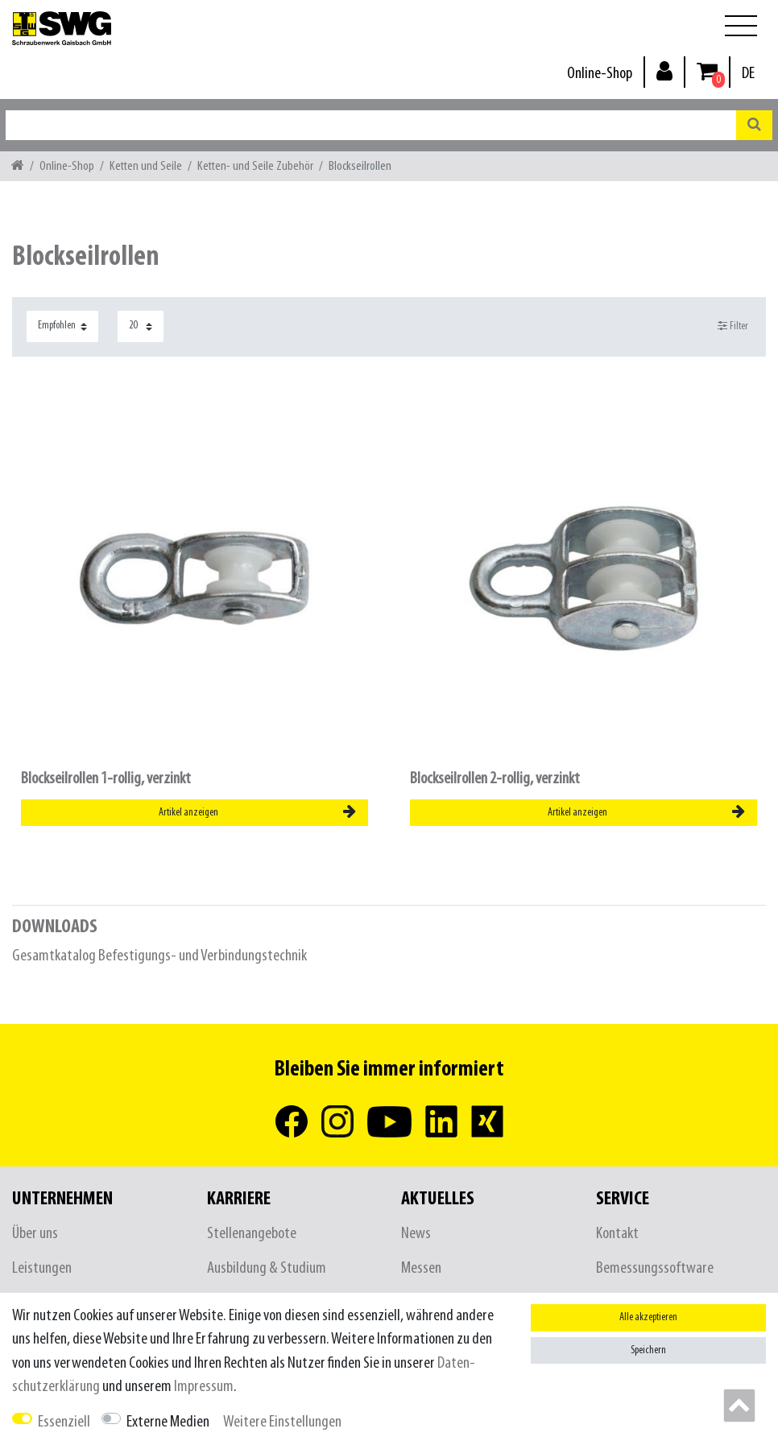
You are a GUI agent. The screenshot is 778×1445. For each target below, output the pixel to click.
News (416, 1233)
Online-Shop (599, 73)
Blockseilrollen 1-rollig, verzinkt (106, 778)
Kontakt (617, 1233)
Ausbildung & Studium (266, 1268)
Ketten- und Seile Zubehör (255, 166)
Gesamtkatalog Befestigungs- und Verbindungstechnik (159, 956)
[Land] (748, 74)
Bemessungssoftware (655, 1268)
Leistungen (42, 1268)
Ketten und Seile (146, 166)
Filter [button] (733, 326)
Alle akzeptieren (648, 1317)
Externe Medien (167, 1422)
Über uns (35, 1233)
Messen (421, 1268)
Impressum (204, 1386)
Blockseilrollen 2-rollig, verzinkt (495, 778)
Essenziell (64, 1422)
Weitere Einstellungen (282, 1422)
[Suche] (754, 125)
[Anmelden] (664, 70)
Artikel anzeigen (257, 812)
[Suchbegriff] (371, 125)
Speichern (648, 1350)
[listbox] (194, 578)
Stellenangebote (251, 1233)
